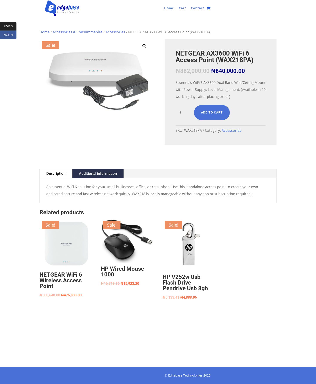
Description (56, 173)
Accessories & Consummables (77, 32)
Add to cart (212, 112)
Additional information (98, 173)
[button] (144, 46)
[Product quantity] (182, 112)
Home (169, 8)
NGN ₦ (10, 35)
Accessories (115, 32)
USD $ (10, 26)
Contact (197, 8)
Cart (182, 8)
